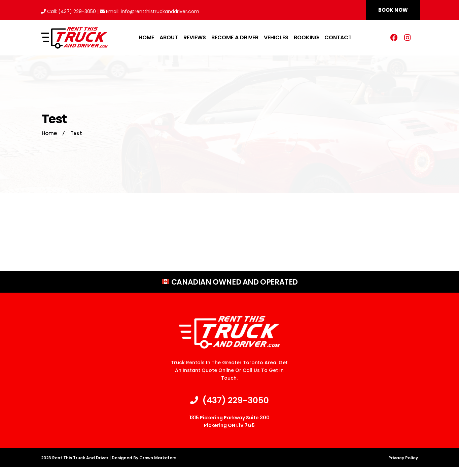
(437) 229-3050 (229, 400)
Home (146, 37)
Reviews (194, 37)
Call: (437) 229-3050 (68, 11)
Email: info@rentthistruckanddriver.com (149, 11)
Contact (338, 37)
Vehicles (276, 37)
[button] (393, 9)
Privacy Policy (403, 458)
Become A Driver (234, 37)
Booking (306, 37)
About (169, 37)
